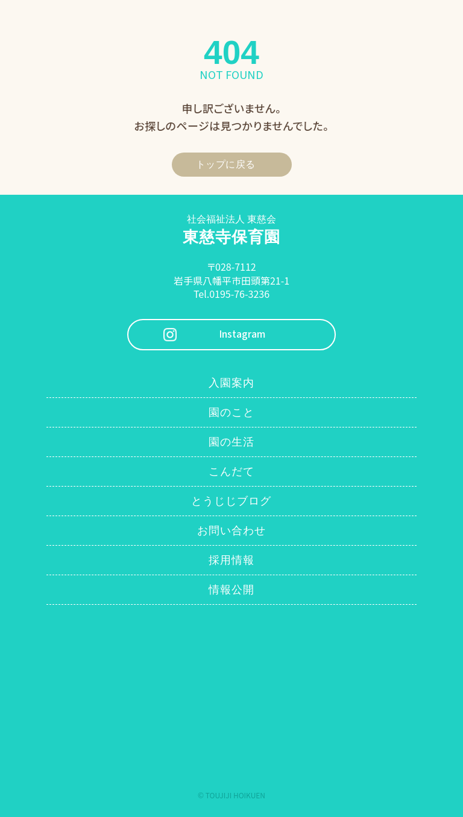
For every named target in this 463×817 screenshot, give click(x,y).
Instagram (242, 334)
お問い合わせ (231, 531)
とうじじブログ (231, 501)
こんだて (231, 471)
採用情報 (231, 560)
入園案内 (231, 383)
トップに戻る (226, 164)
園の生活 (231, 442)
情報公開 (231, 590)
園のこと (231, 412)
